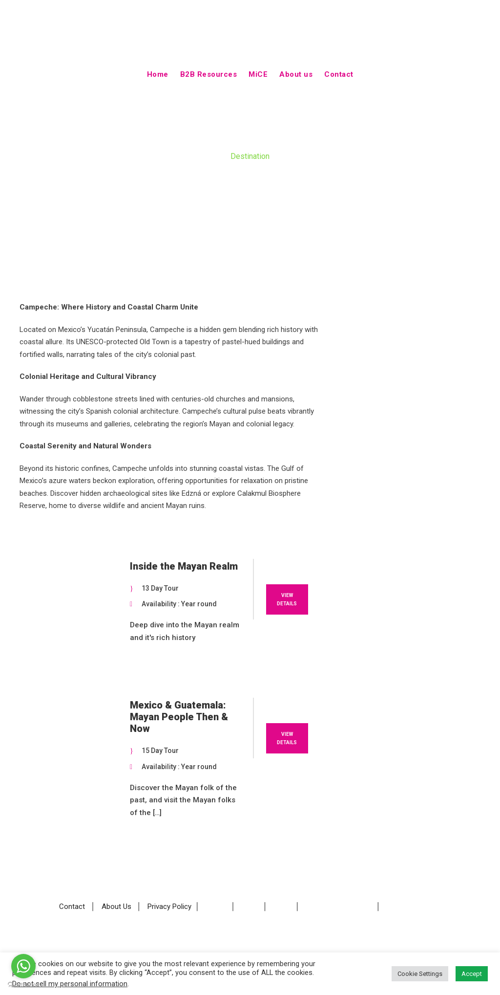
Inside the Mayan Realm (184, 566)
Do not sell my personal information (69, 983)
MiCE (258, 74)
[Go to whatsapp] (23, 966)
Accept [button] (471, 973)
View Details (287, 599)
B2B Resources (208, 74)
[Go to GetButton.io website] (23, 985)
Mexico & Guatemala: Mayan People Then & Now (179, 716)
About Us (116, 907)
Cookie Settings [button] (419, 973)
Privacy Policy (169, 907)
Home (157, 74)
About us (295, 74)
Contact (339, 74)
